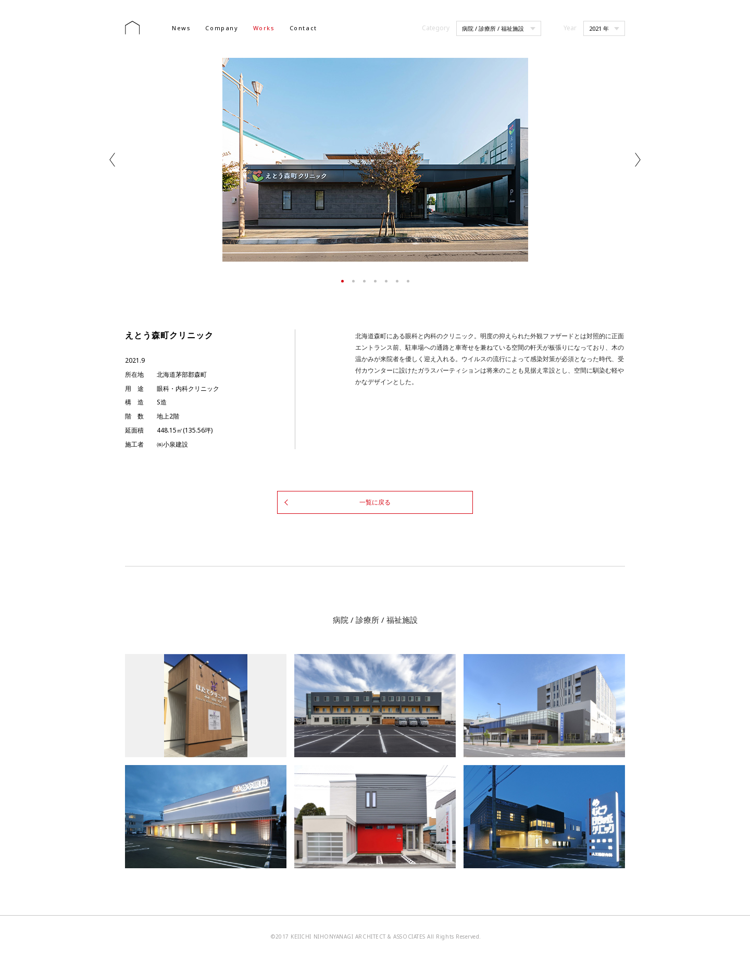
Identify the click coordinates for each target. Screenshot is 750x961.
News (181, 28)
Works (264, 28)
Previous (112, 160)
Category (435, 27)
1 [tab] (342, 281)
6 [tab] (397, 281)
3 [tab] (364, 281)
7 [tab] (408, 281)
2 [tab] (353, 281)
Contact (303, 28)
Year (570, 27)
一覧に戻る (375, 501)
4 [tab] (375, 281)
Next (638, 160)
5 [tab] (386, 281)
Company (221, 28)
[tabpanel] (375, 160)
